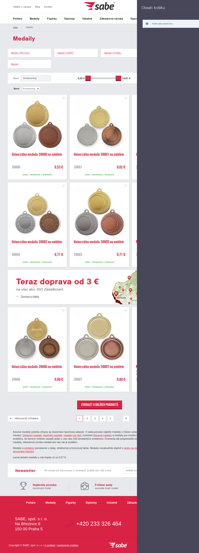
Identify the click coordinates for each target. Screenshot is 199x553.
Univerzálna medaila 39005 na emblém (99, 241)
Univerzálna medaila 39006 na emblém (37, 366)
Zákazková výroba (111, 18)
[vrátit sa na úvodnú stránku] (118, 545)
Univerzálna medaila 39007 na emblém (99, 366)
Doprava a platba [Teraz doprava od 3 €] (30, 296)
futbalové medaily (32, 435)
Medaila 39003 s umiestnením (155, 241)
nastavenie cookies (67, 545)
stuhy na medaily (133, 448)
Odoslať (173, 469)
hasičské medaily (52, 435)
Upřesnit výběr (176, 78)
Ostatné (87, 18)
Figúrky (52, 18)
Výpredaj (136, 18)
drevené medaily (102, 435)
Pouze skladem (148, 78)
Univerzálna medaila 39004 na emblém (161, 154)
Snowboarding (29, 88)
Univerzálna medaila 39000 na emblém (37, 154)
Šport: (16, 78)
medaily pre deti (72, 435)
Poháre (17, 18)
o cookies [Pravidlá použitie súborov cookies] (50, 545)
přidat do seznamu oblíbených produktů (63, 98)
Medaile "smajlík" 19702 (152, 366)
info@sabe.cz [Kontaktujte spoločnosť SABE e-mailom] (167, 524)
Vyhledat (189, 18)
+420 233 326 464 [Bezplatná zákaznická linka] (98, 524)
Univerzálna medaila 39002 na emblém (37, 241)
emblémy (29, 448)
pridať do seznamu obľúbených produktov (187, 310)
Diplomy (69, 18)
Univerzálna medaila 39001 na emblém (99, 154)
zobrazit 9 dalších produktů (99, 404)
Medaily (34, 18)
